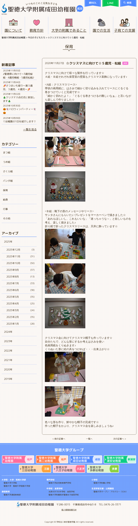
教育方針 (37, 30)
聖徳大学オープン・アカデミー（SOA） (110, 491)
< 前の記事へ (58, 438)
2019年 (8, 379)
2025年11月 (13, 256)
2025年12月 (13, 249)
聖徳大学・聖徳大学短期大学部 (17, 486)
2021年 (8, 360)
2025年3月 (12, 310)
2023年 (8, 341)
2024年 (8, 332)
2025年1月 (12, 323)
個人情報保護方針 (69, 510)
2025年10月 (13, 263)
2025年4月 (12, 303)
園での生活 (101, 30)
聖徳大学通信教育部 (12, 494)
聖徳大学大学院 (10, 483)
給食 (5, 199)
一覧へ (89, 438)
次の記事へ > (119, 438)
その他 (6, 218)
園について (13, 30)
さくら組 (8, 171)
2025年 (8, 241)
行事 (5, 209)
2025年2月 (12, 317)
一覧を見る (30, 129)
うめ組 (6, 162)
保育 (5, 190)
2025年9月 (12, 270)
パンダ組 (8, 181)
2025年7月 (12, 283)
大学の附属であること (69, 30)
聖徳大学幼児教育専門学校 (60, 483)
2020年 (8, 369)
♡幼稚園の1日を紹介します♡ (19, 121)
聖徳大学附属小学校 (102, 483)
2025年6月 (12, 290)
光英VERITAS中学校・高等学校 (62, 491)
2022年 (8, 350)
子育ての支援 (124, 30)
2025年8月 (12, 276)
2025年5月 (12, 297)
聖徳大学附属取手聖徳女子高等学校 (64, 494)
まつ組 (6, 152)
